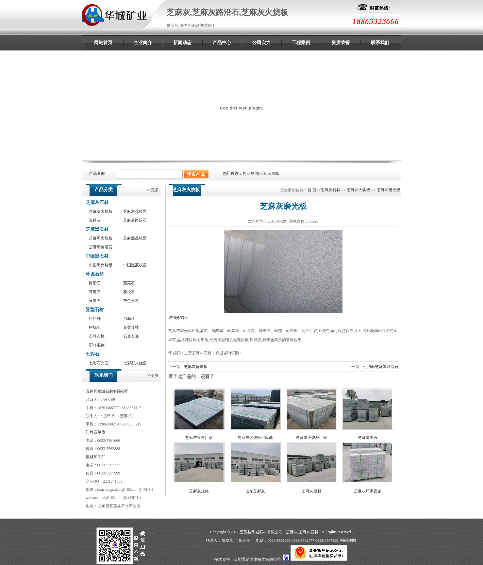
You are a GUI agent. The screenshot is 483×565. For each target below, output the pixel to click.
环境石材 (95, 274)
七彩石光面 (98, 363)
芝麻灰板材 (311, 491)
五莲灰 (95, 220)
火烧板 (274, 173)
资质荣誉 (340, 42)
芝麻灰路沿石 (135, 220)
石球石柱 (97, 336)
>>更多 (153, 190)
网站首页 (103, 42)
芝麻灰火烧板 (100, 211)
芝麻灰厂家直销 (367, 491)
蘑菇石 (129, 283)
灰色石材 (131, 300)
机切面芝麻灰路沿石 (380, 366)
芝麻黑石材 (97, 229)
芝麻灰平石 (367, 437)
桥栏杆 (95, 318)
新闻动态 (182, 42)
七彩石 (92, 354)
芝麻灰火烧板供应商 (255, 437)
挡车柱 (129, 318)
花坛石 (129, 292)
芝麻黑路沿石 (100, 247)
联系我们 (380, 42)
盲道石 (95, 300)
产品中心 (222, 42)
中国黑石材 (97, 256)
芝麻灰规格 (199, 491)
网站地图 (348, 540)
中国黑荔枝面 (135, 265)
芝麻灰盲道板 (196, 366)
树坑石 (95, 327)
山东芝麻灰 (255, 491)
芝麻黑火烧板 (100, 238)
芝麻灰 (248, 173)
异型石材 (95, 309)
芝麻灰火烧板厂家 (311, 437)
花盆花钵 (131, 327)
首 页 (312, 190)
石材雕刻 (97, 345)
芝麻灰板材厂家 (199, 437)
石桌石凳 (131, 336)
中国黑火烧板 (100, 265)
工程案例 (301, 42)
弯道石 (95, 292)
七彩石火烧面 (135, 363)
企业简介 (143, 42)
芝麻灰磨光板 (388, 190)
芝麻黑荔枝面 (135, 238)
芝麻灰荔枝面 (135, 211)
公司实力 (261, 42)
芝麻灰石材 (97, 202)
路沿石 (261, 173)
